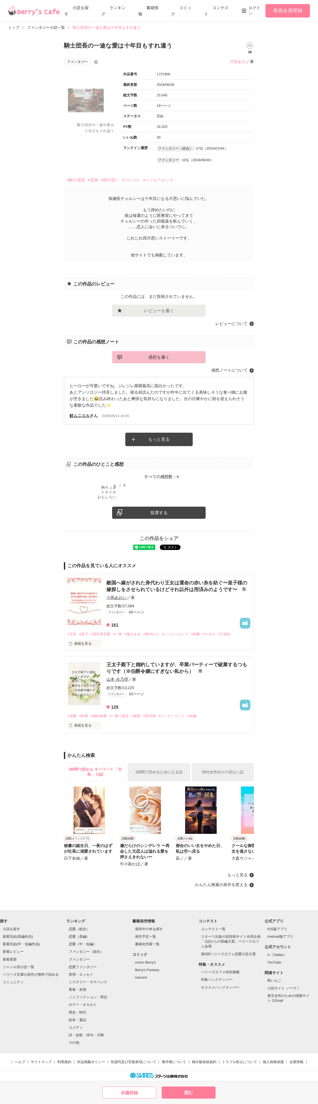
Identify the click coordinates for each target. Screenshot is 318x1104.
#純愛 (195, 634)
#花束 (93, 180)
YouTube (274, 962)
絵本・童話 (77, 1020)
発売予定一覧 (145, 936)
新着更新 (10, 959)
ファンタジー (79, 959)
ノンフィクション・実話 (88, 997)
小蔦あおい (116, 597)
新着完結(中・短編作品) (21, 944)
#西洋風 (149, 716)
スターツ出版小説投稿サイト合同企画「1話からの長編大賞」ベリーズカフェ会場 (231, 941)
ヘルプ (20, 1062)
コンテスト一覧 (213, 929)
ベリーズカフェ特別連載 (220, 972)
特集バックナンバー (217, 980)
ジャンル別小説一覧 (18, 967)
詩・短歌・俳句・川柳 (86, 1035)
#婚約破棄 (99, 716)
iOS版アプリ (277, 929)
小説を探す (11, 929)
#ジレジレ (131, 180)
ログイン (254, 10)
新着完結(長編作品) (18, 936)
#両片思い (110, 180)
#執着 (83, 716)
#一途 (117, 634)
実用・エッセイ (81, 974)
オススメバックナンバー (220, 987)
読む (188, 1092)
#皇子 (83, 634)
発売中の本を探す (149, 929)
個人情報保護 (273, 1062)
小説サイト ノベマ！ (283, 988)
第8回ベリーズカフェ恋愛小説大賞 (228, 954)
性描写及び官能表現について (133, 1062)
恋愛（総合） (79, 929)
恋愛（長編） (79, 936)
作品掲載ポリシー (91, 1062)
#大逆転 (224, 634)
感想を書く (159, 357)
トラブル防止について (239, 1062)
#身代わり (151, 634)
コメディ (76, 1027)
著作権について (174, 1062)
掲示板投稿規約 (204, 1062)
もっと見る (159, 439)
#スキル (209, 634)
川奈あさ (238, 61)
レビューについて (231, 323)
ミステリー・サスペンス (88, 982)
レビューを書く (159, 310)
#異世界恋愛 (100, 634)
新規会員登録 (287, 10)
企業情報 (296, 1062)
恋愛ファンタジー (83, 967)
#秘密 (136, 716)
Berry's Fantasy (147, 970)
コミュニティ (13, 982)
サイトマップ (41, 1062)
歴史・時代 (77, 1012)
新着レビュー (13, 952)
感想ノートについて (229, 370)
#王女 (71, 634)
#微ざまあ (132, 634)
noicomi (141, 977)
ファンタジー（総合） (86, 952)
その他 (74, 1042)
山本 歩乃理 (117, 679)
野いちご (274, 981)
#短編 (192, 716)
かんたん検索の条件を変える (221, 884)
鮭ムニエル (80, 415)
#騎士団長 (76, 180)
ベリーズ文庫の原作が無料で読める (31, 974)
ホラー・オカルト (83, 1005)
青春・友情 (77, 989)
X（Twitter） (277, 955)
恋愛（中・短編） (83, 944)
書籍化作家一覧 (147, 944)
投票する (159, 512)
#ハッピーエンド (158, 180)
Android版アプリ (280, 936)
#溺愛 (71, 716)
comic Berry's (145, 962)
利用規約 (64, 1062)
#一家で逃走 (119, 716)
